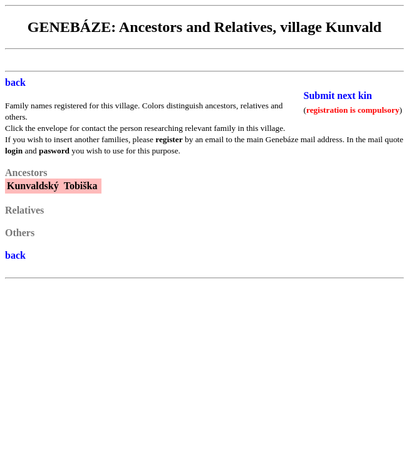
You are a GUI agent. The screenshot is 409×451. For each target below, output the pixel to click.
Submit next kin (338, 95)
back (15, 82)
